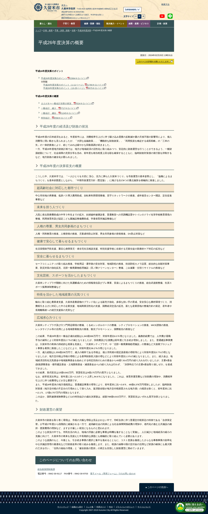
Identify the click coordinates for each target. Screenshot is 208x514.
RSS (111, 507)
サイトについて (144, 507)
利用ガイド (101, 507)
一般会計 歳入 (60, 108)
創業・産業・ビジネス (139, 24)
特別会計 (56, 118)
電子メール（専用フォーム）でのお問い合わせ (113, 473)
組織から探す (77, 507)
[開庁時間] (65, 18)
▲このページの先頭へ (156, 487)
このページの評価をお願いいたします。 (155, 61)
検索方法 (165, 4)
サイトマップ (63, 507)
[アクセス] (113, 9)
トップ (38, 30)
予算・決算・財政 (62, 30)
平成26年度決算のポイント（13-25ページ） (74, 88)
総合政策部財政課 (46, 469)
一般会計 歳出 (60, 113)
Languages (132, 9)
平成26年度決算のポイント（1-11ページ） (74, 85)
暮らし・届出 (46, 24)
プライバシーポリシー (125, 507)
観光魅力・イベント (115, 24)
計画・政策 (162, 24)
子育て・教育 (69, 24)
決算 (74, 30)
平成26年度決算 (84, 30)
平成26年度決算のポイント (65, 78)
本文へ (64, 5)
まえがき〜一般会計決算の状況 (67, 103)
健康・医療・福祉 (92, 24)
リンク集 (89, 507)
